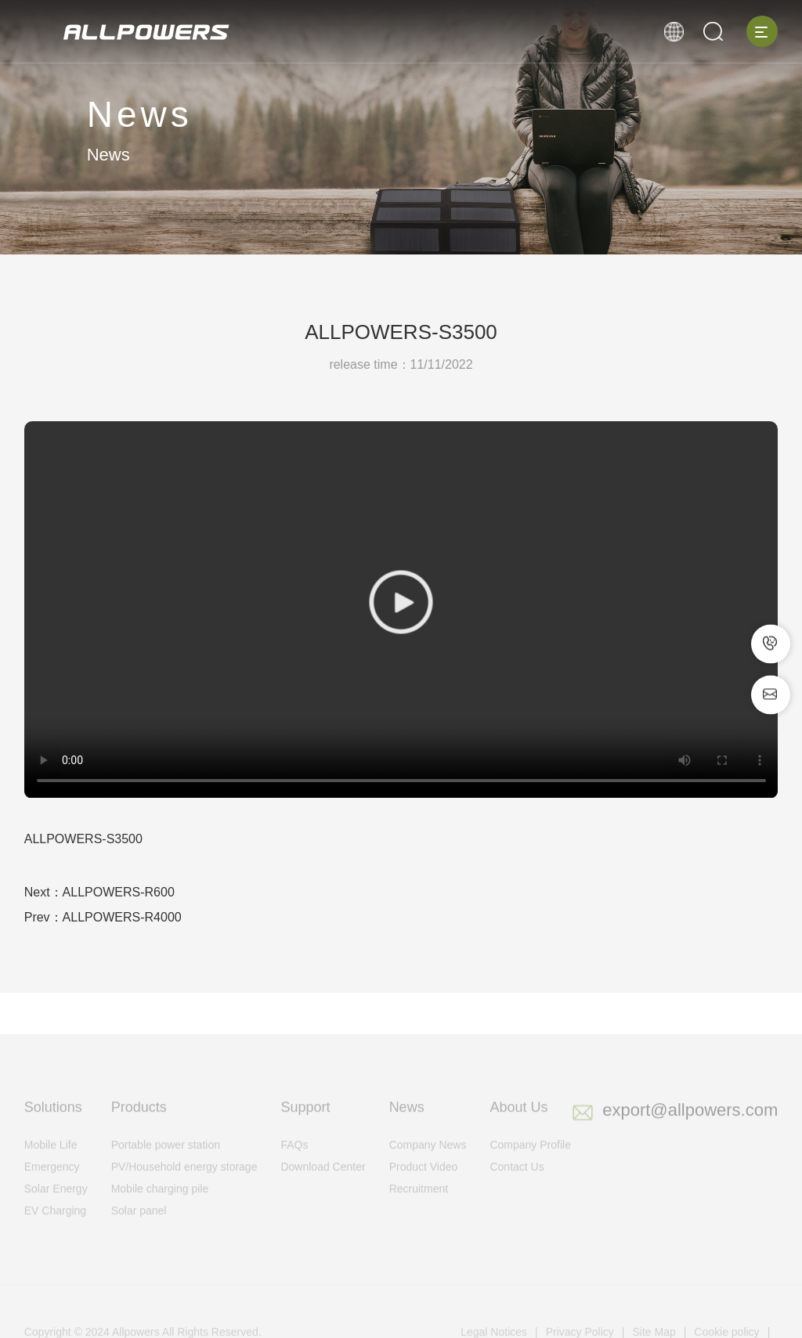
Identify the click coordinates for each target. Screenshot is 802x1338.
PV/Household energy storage (184, 1183)
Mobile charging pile (160, 1205)
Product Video (423, 1183)
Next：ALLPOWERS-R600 (99, 892)
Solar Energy (56, 1205)
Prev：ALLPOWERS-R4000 (103, 917)
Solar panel (139, 1227)
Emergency (52, 1183)
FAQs (294, 1161)
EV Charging (55, 1227)
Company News (428, 1161)
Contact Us (517, 1183)
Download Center (322, 1183)
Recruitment (418, 1205)
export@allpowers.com (690, 1126)
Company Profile (530, 1161)
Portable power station (165, 1161)
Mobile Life (51, 1161)
